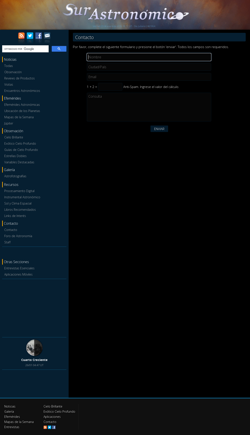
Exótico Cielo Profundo (20, 143)
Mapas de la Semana (19, 117)
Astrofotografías (15, 176)
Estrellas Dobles (15, 156)
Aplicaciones (52, 417)
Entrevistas (11, 427)
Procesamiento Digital (19, 191)
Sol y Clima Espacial (18, 203)
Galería (9, 411)
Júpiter (8, 123)
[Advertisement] (34, 307)
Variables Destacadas (19, 162)
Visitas (8, 84)
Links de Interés (15, 216)
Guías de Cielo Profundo (21, 150)
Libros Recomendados (20, 210)
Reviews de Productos (19, 78)
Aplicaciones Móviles (18, 274)
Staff (7, 242)
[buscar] (25, 49)
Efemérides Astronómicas (22, 105)
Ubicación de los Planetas (22, 111)
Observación (13, 72)
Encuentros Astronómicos (22, 91)
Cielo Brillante (13, 137)
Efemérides (12, 417)
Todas (8, 66)
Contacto (10, 230)
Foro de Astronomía (18, 236)
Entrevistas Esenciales (19, 268)
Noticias (9, 406)
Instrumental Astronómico (22, 197)
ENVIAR (159, 129)
